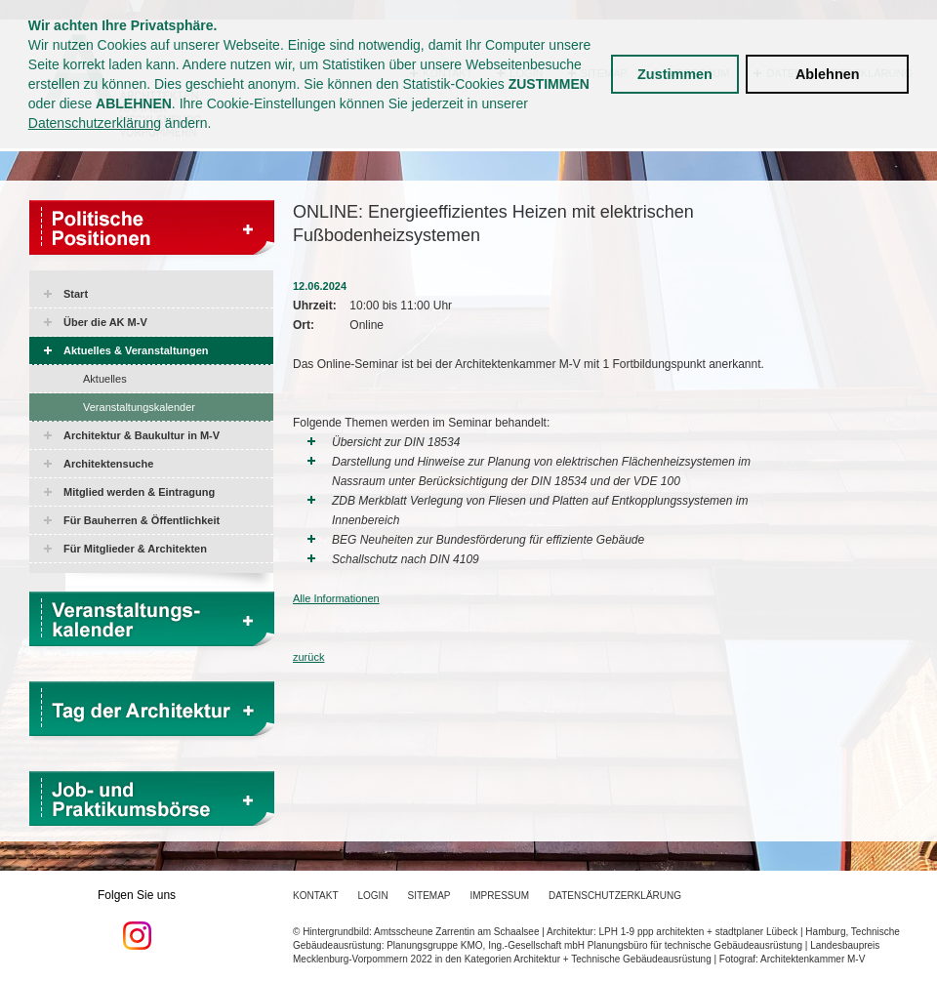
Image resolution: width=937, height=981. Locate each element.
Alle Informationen (336, 598)
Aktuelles (105, 379)
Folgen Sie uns (137, 919)
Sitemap (429, 895)
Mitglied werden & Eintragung (139, 492)
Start (75, 294)
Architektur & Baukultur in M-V (141, 435)
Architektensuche (108, 464)
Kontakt (315, 895)
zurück (308, 657)
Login (372, 895)
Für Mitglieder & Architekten (135, 548)
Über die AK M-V (105, 322)
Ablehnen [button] (827, 74)
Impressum (500, 895)
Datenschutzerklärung (94, 123)
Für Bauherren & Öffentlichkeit (141, 520)
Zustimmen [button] (675, 74)
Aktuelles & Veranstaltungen (136, 350)
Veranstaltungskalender (139, 407)
